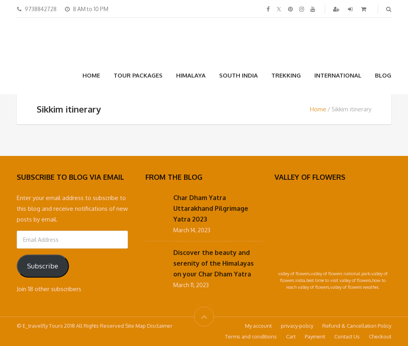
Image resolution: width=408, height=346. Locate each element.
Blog (383, 75)
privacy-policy (297, 326)
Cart (291, 336)
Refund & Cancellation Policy (356, 326)
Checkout (380, 336)
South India (238, 75)
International (337, 75)
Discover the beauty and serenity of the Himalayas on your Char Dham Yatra (213, 263)
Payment (315, 336)
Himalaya (191, 75)
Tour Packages (138, 75)
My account (258, 326)
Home (91, 75)
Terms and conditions (251, 336)
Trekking (286, 75)
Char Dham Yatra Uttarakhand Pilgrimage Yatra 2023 (210, 208)
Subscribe (42, 266)
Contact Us (347, 336)
